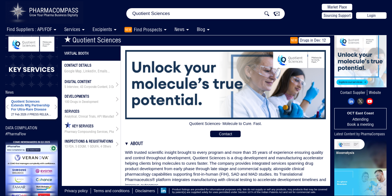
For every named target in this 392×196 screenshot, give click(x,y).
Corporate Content (95, 87)
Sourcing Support (337, 15)
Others (107, 146)
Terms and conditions (112, 191)
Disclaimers (145, 191)
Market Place (337, 7)
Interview (72, 87)
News (179, 29)
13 (66, 146)
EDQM (82, 146)
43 (81, 87)
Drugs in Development (84, 102)
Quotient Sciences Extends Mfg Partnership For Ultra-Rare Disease (30, 105)
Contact (225, 134)
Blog (201, 29)
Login (371, 15)
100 (67, 102)
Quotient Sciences (92, 40)
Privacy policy (76, 191)
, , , (89, 87)
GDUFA (94, 146)
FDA (71, 146)
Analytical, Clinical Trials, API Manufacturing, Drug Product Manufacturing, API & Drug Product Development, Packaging (89, 116)
